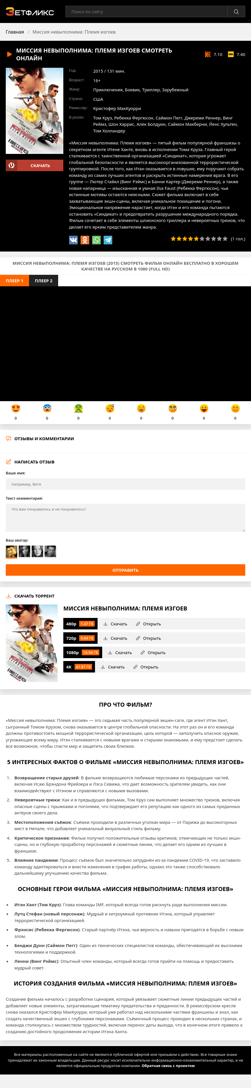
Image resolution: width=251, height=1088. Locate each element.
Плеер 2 (43, 280)
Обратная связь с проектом (168, 1065)
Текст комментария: (24, 498)
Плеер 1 (14, 280)
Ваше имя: (15, 473)
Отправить (126, 570)
